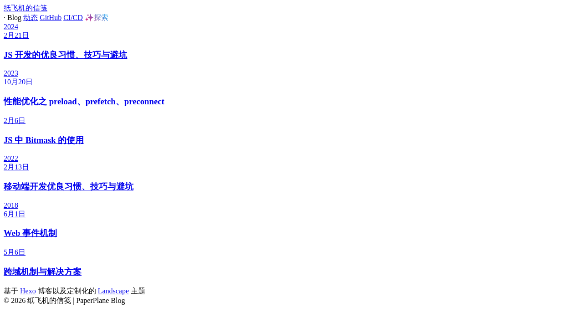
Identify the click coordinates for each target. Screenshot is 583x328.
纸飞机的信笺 (25, 8)
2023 (11, 73)
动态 (30, 17)
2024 (11, 27)
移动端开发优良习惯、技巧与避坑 (68, 186)
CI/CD (73, 17)
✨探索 (96, 17)
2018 (11, 205)
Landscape (113, 291)
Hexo (28, 291)
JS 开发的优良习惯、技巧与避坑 (65, 55)
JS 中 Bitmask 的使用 (44, 140)
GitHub (50, 17)
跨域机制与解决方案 (43, 272)
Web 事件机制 (30, 233)
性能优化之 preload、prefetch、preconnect (84, 101)
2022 (11, 158)
